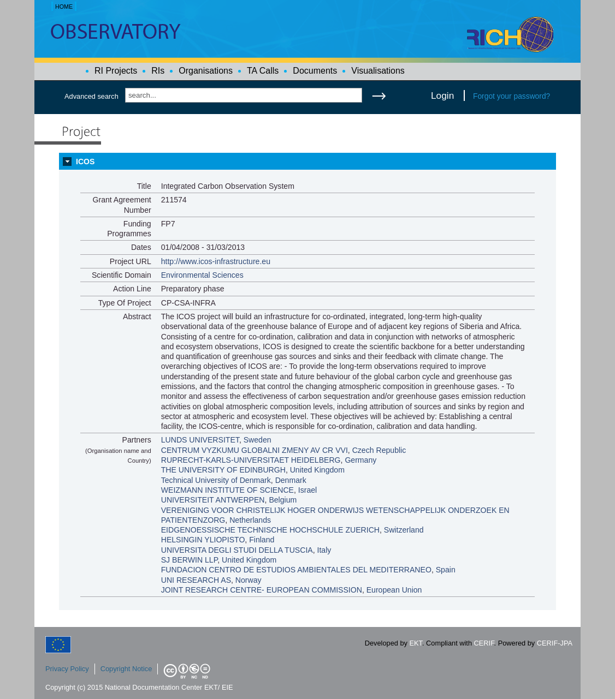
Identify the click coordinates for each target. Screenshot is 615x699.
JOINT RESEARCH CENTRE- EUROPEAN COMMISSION (261, 590)
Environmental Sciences (202, 275)
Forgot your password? (511, 96)
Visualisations (378, 70)
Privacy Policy (67, 669)
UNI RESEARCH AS (196, 580)
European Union (394, 590)
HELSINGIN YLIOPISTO (203, 539)
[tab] (307, 161)
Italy (324, 550)
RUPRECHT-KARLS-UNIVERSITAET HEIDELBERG (251, 460)
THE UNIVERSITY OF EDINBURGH (223, 469)
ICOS (85, 161)
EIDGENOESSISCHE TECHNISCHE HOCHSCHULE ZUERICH (270, 529)
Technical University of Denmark (216, 480)
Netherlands (250, 520)
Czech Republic (379, 450)
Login (442, 95)
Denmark (290, 480)
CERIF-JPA (554, 643)
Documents (315, 70)
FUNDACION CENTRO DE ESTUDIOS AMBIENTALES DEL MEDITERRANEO (296, 569)
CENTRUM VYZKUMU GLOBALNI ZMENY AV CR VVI (254, 450)
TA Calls (263, 70)
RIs (157, 70)
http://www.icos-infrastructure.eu (215, 261)
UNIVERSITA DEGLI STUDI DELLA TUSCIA (237, 550)
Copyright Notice (126, 669)
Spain (446, 569)
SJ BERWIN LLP (189, 559)
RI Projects (115, 70)
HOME (64, 6)
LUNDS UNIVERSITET (200, 439)
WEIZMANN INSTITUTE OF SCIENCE (227, 490)
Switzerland (404, 529)
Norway (248, 580)
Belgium (283, 499)
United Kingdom (317, 469)
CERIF (484, 643)
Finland (261, 539)
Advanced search (91, 96)
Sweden (257, 439)
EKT (416, 643)
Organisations (206, 70)
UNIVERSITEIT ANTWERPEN (213, 499)
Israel (307, 490)
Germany (360, 460)
